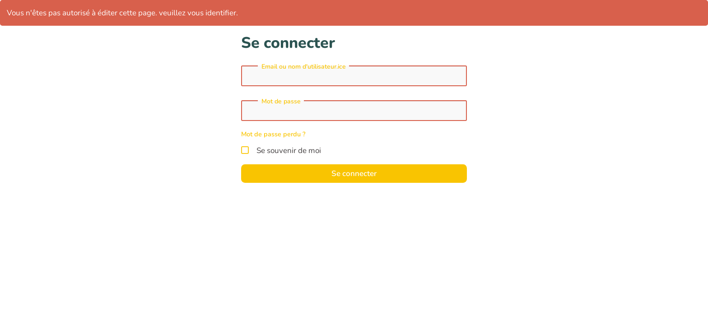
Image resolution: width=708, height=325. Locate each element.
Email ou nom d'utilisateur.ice (303, 67)
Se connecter (354, 173)
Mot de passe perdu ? (273, 134)
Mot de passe (281, 101)
